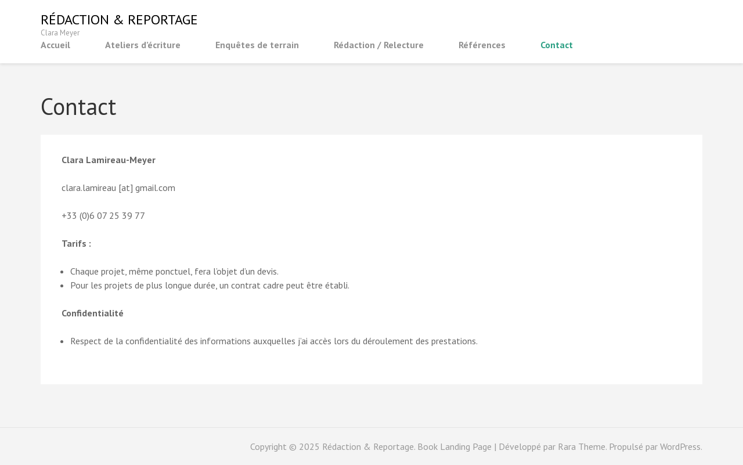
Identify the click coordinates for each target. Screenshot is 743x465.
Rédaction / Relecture (379, 45)
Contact (556, 45)
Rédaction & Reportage (119, 19)
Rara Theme (581, 446)
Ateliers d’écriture (143, 45)
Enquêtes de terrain (257, 45)
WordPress (680, 446)
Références (482, 45)
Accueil (55, 45)
